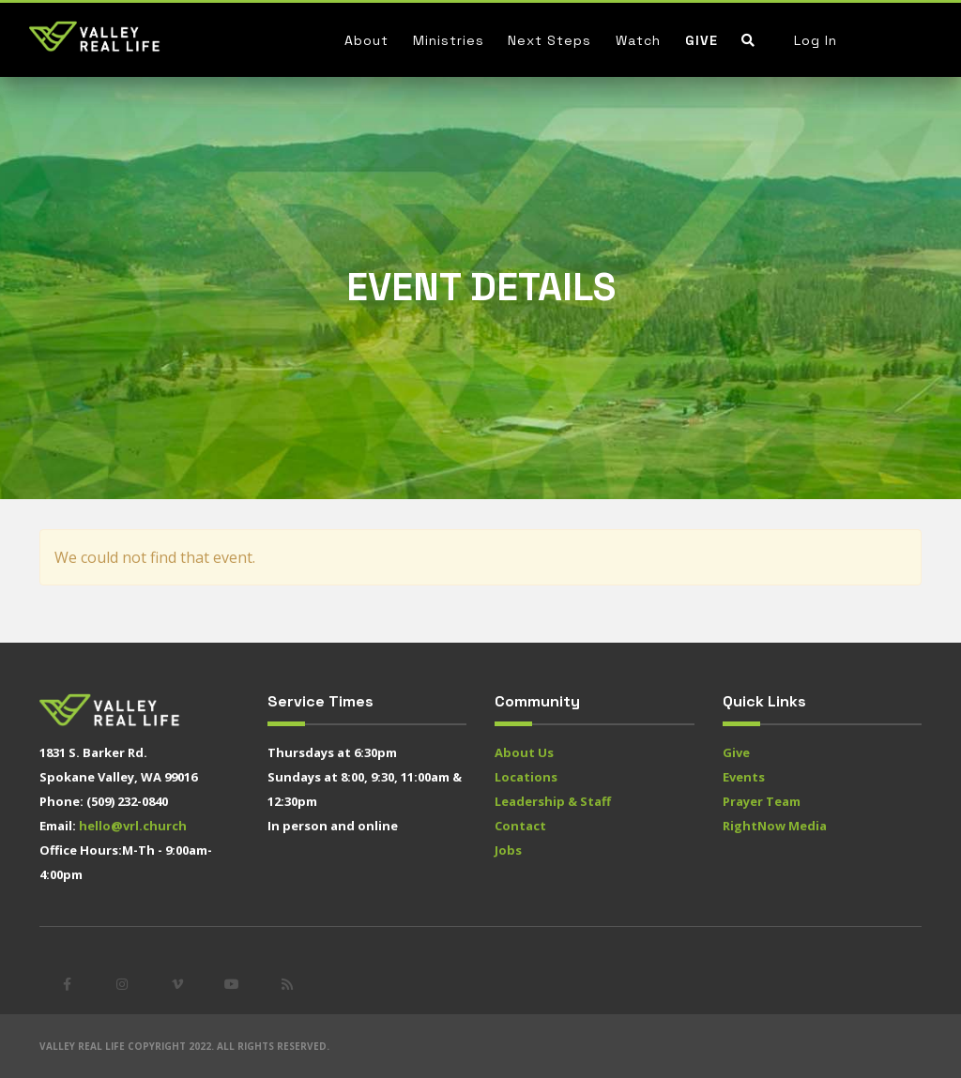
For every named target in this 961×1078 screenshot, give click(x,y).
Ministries (448, 40)
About (366, 40)
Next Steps (549, 40)
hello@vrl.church (133, 825)
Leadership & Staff (553, 801)
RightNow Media (775, 825)
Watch (638, 40)
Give (701, 40)
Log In (815, 40)
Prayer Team (762, 801)
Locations (526, 776)
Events (744, 776)
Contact (520, 825)
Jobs (508, 850)
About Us (524, 752)
